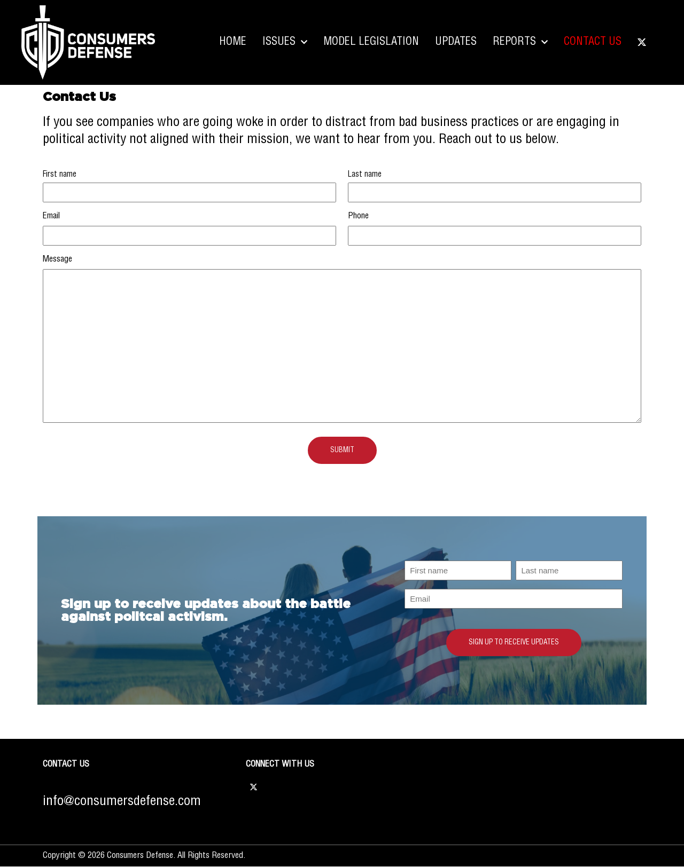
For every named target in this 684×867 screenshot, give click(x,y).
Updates (456, 42)
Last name (365, 174)
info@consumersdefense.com (122, 801)
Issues (284, 42)
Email (51, 216)
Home (232, 42)
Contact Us (592, 42)
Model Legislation (371, 42)
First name (59, 174)
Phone (358, 216)
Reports (520, 42)
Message (57, 259)
